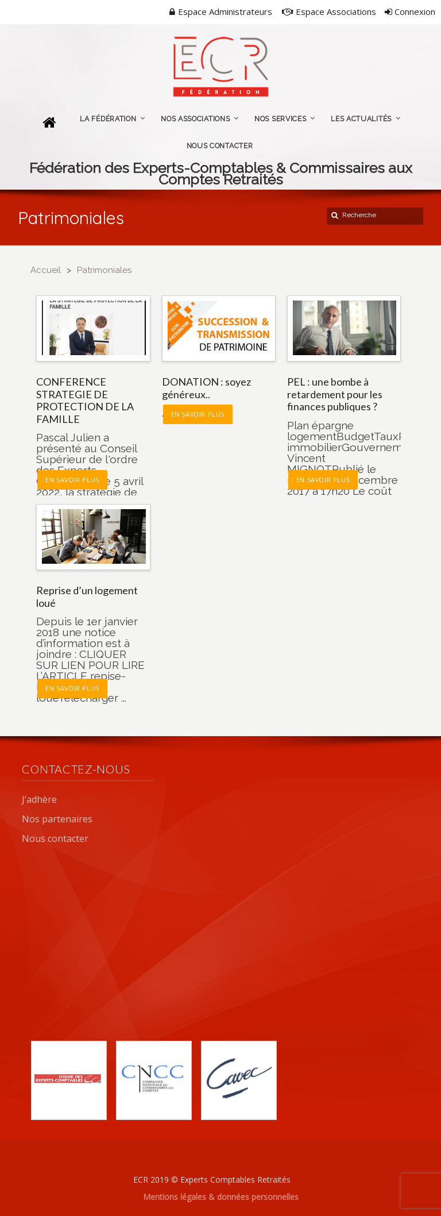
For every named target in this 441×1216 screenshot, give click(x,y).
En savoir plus (72, 479)
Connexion (410, 11)
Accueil (45, 270)
